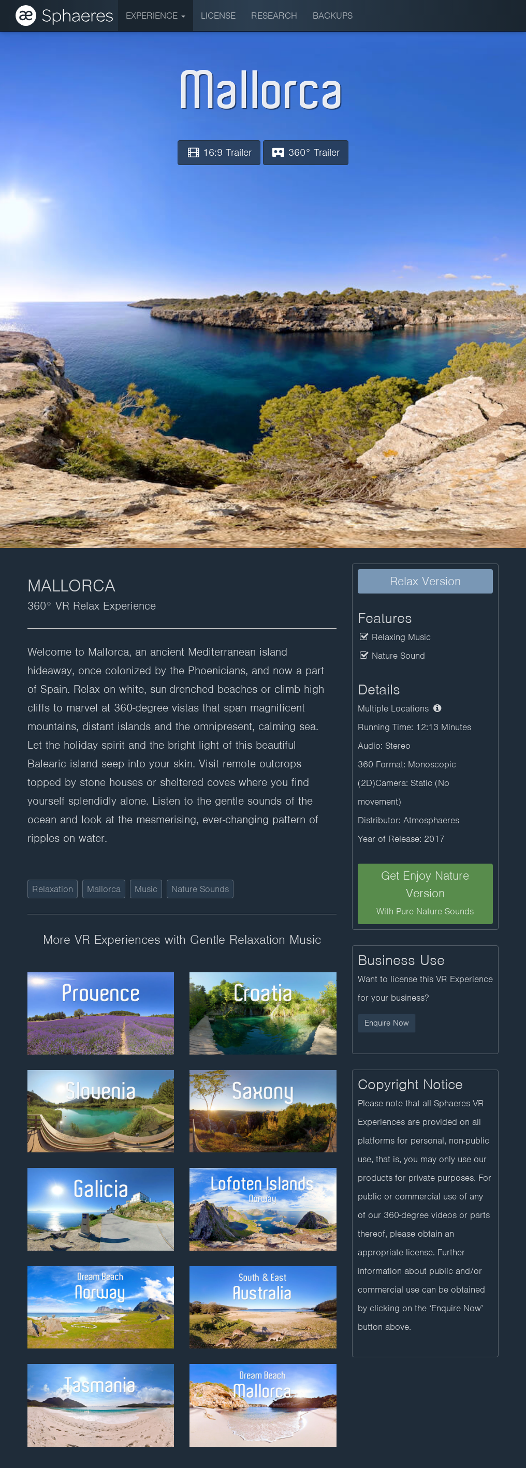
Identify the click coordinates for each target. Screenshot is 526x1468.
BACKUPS (333, 15)
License (218, 15)
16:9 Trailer (219, 152)
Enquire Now (386, 1023)
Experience (155, 15)
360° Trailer (306, 152)
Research (274, 15)
